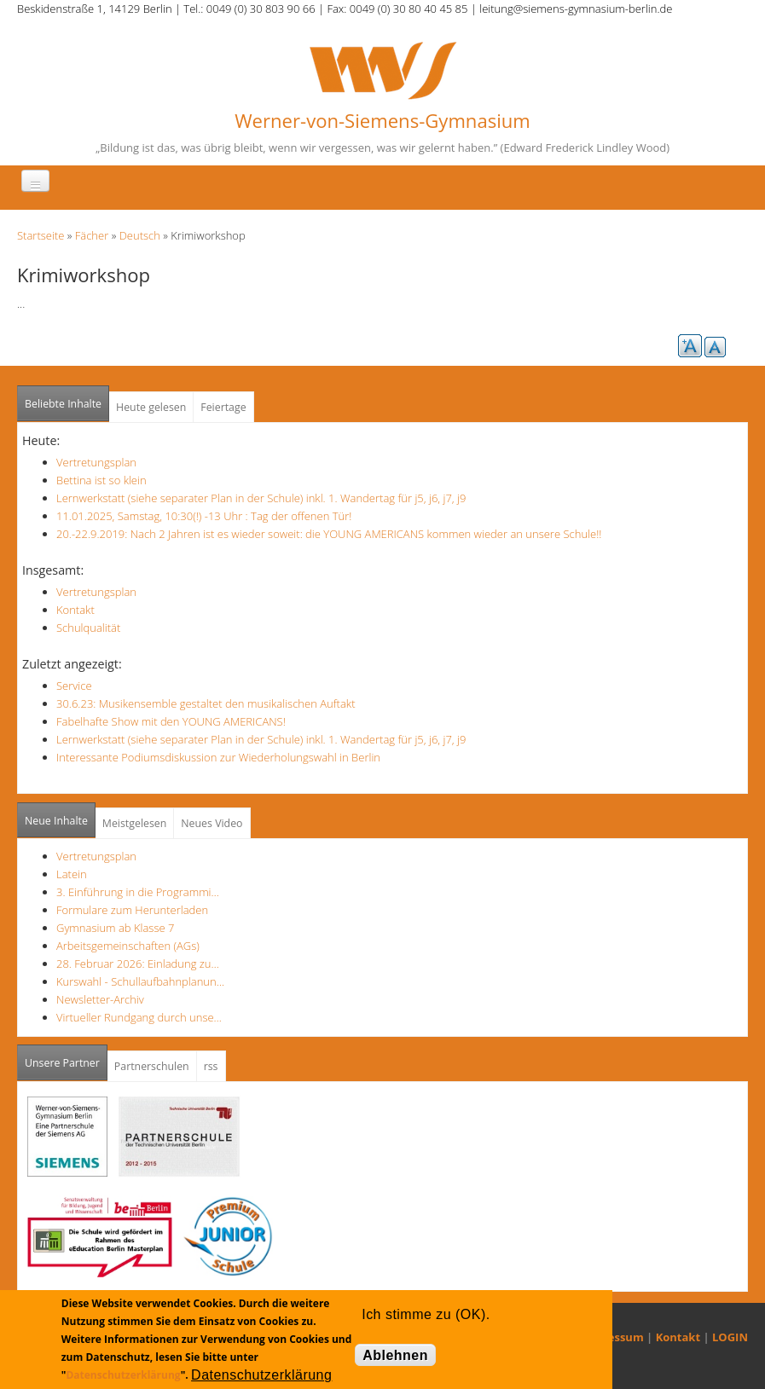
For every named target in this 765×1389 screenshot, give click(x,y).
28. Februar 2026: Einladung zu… (137, 963)
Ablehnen (395, 1355)
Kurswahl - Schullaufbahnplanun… (140, 981)
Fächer (91, 235)
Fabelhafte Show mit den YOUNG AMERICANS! (171, 721)
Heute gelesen (151, 407)
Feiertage (223, 407)
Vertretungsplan (96, 462)
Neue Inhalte (56, 820)
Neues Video (211, 823)
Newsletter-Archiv (100, 999)
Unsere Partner (66, 1057)
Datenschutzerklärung (123, 1375)
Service (74, 685)
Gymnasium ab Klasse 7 (115, 927)
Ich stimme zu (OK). (426, 1314)
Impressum (613, 1337)
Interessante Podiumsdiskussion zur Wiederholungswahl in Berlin (218, 757)
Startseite (40, 235)
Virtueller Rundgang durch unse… (139, 1017)
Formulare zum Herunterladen (132, 909)
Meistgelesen (134, 823)
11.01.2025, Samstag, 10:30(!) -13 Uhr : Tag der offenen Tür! (203, 516)
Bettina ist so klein (101, 480)
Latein (71, 874)
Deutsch (139, 235)
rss (211, 1066)
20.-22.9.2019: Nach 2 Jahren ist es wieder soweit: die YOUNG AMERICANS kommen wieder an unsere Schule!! (328, 533)
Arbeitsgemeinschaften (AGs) (128, 945)
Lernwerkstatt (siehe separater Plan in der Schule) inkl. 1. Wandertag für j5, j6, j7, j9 (261, 498)
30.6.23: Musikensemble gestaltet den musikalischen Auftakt (205, 703)
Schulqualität (88, 627)
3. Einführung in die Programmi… (137, 892)
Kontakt (75, 609)
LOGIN (730, 1337)
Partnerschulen (151, 1066)
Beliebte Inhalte (63, 403)
